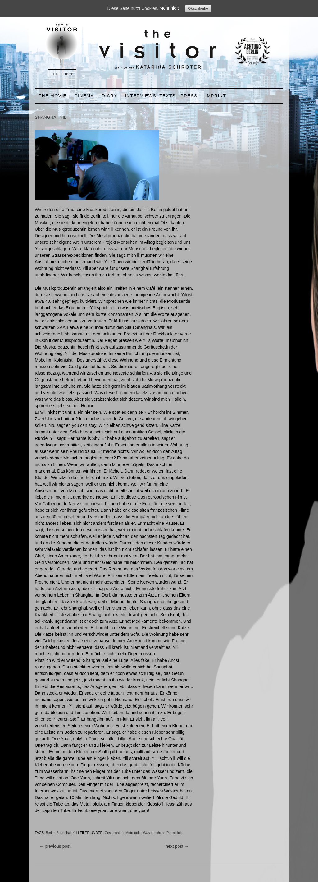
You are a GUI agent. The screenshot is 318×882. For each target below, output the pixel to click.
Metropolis (133, 832)
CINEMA (84, 95)
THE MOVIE (53, 95)
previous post (54, 846)
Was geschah (153, 832)
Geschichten (114, 832)
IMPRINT (215, 95)
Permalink (174, 832)
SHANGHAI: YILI (51, 117)
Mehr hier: (169, 8)
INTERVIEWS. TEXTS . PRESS (161, 95)
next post (177, 846)
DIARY (109, 95)
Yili (75, 832)
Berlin (50, 832)
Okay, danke (198, 8)
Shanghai (64, 832)
